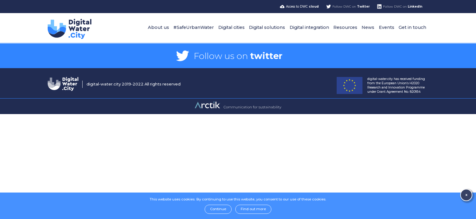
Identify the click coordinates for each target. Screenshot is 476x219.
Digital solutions (267, 27)
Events (386, 27)
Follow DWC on (351, 7)
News (368, 27)
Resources (345, 27)
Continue (218, 209)
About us (158, 27)
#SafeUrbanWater (193, 27)
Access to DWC (302, 7)
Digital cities (231, 27)
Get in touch (412, 27)
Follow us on (238, 55)
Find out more (253, 209)
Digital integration (309, 27)
